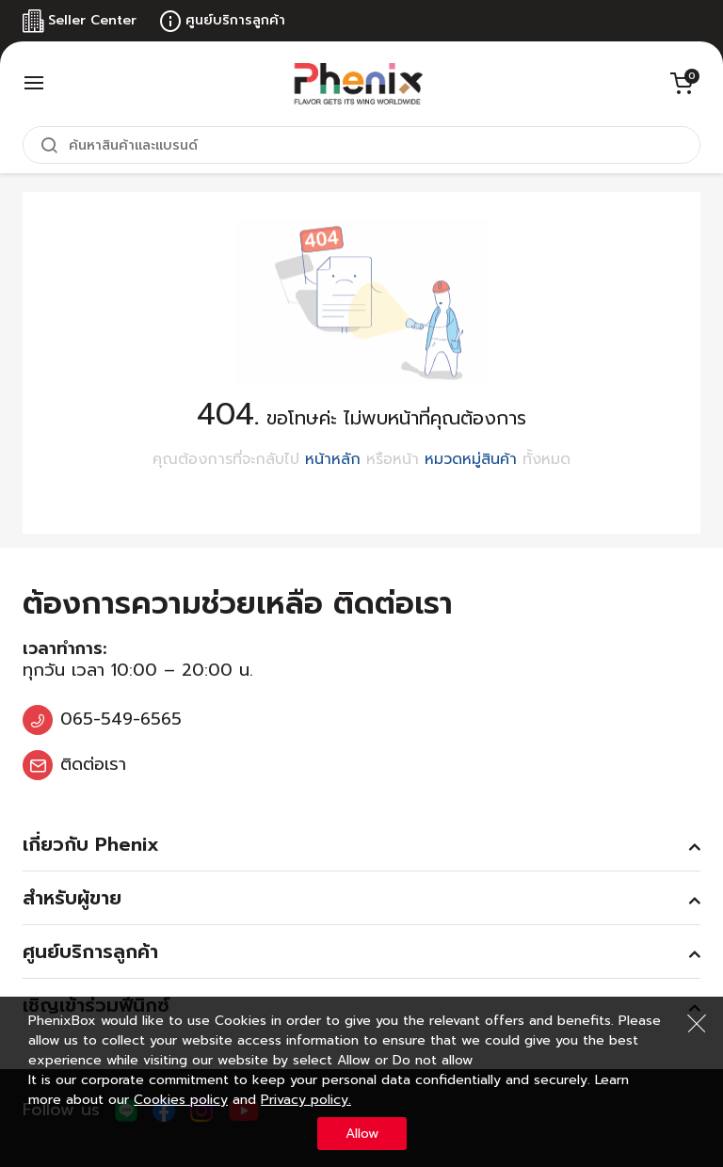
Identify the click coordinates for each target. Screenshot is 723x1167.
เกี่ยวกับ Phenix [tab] (91, 844)
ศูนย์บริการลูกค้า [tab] (90, 951)
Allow (361, 1133)
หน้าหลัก (333, 459)
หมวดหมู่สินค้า (471, 459)
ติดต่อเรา (93, 764)
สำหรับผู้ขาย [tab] (72, 898)
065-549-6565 (121, 719)
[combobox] (361, 145)
